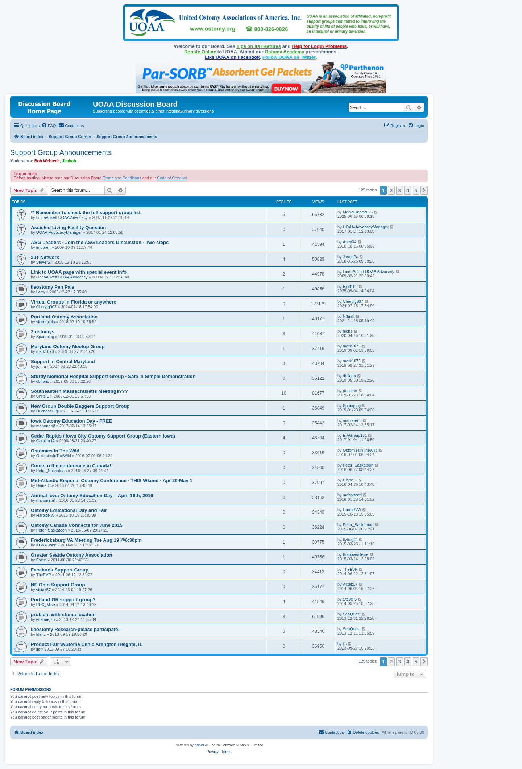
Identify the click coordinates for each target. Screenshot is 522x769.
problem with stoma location (63, 614)
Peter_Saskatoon (51, 470)
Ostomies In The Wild (55, 450)
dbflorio (42, 381)
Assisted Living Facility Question (68, 227)
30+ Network (45, 257)
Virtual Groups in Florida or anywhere (73, 302)
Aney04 (349, 242)
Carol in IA (45, 441)
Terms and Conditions (122, 178)
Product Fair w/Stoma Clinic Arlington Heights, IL (86, 644)
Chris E (42, 396)
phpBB (200, 745)
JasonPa (351, 257)
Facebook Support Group (59, 570)
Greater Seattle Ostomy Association (71, 555)
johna (41, 366)
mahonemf (45, 426)
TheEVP (43, 575)
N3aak (349, 316)
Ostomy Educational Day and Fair (69, 510)
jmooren (43, 247)
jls (38, 649)
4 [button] (407, 190)
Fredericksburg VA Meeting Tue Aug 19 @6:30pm (86, 540)
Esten (41, 560)
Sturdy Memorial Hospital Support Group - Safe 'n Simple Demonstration (113, 376)
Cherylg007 (46, 307)
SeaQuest (352, 614)
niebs (347, 331)
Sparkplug (45, 336)
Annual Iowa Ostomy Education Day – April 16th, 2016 (92, 495)
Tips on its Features (258, 46)
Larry (40, 292)
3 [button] (399, 190)
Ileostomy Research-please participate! (75, 629)
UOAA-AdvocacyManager (59, 232)
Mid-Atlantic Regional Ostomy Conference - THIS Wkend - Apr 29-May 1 (111, 480)
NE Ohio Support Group (58, 584)
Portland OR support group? (63, 599)
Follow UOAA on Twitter (289, 57)
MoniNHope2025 (358, 212)
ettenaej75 (45, 619)
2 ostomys (42, 331)
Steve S (43, 262)
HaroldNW (45, 515)
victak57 (43, 589)
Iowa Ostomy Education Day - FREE (71, 421)
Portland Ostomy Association (64, 317)
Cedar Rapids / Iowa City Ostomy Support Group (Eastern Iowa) (103, 436)
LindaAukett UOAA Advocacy (62, 217)
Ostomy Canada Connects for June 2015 (77, 525)
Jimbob (69, 161)
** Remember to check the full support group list (86, 212)
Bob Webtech (47, 161)
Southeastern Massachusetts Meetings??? (79, 391)
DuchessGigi (47, 411)
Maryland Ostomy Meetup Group (68, 346)
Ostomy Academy (284, 51)
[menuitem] (48, 125)
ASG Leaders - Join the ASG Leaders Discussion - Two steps (100, 242)
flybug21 (350, 539)
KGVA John (46, 545)
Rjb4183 (350, 286)
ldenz (41, 634)
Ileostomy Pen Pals (52, 287)
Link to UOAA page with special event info (79, 272)
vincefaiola (45, 322)
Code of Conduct (172, 178)
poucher (350, 390)
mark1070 (45, 351)
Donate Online (200, 51)
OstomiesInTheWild (53, 455)
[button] (424, 190)
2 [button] (391, 190)
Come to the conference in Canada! (71, 465)
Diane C (43, 485)
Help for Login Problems (319, 46)
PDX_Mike (45, 604)
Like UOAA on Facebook (232, 57)
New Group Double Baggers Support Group (80, 406)
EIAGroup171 (355, 435)
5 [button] (416, 190)
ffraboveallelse (356, 554)
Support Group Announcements (61, 152)
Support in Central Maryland (63, 361)
